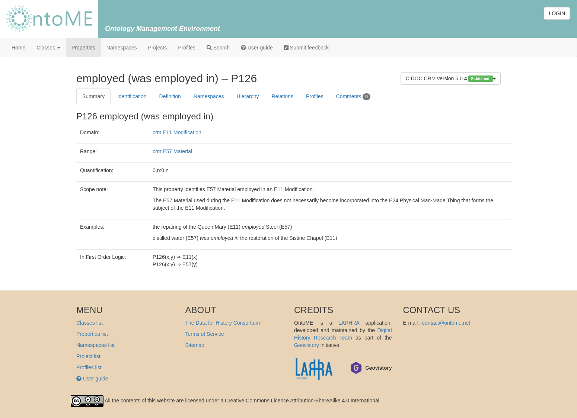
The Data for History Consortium (222, 323)
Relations (282, 96)
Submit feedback (306, 48)
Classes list (89, 323)
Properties (83, 48)
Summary (93, 96)
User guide (257, 48)
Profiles (186, 48)
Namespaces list (95, 345)
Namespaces (121, 48)
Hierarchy (248, 96)
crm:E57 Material (172, 151)
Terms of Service (204, 334)
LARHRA (348, 323)
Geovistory (306, 345)
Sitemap (194, 345)
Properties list (92, 334)
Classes (48, 48)
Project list (88, 356)
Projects (157, 48)
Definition (170, 96)
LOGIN (557, 13)
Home (18, 48)
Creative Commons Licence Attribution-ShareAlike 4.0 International (302, 400)
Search (218, 48)
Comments (353, 96)
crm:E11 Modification (177, 132)
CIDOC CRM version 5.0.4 (450, 78)
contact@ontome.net (446, 323)
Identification (132, 96)
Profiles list (89, 367)
